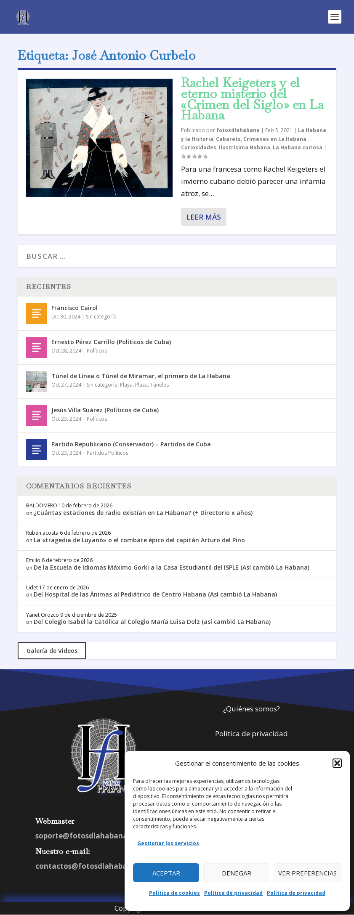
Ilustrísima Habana (244, 147)
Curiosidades (198, 147)
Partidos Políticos (107, 452)
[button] (337, 763)
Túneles (159, 384)
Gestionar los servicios (168, 843)
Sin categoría (101, 316)
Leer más (203, 217)
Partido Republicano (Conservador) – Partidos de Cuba (131, 444)
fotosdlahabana (238, 130)
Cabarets (228, 139)
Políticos (97, 350)
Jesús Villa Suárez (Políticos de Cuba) (105, 410)
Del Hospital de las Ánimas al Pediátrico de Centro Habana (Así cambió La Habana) (155, 594)
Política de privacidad (233, 892)
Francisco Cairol (74, 308)
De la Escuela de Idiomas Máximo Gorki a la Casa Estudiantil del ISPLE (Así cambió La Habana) (171, 567)
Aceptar (166, 873)
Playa (126, 384)
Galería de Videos (52, 651)
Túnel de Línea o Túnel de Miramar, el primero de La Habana (140, 376)
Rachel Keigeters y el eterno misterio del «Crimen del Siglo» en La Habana (252, 98)
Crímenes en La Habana (274, 139)
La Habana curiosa (297, 147)
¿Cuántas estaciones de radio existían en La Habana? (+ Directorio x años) (143, 513)
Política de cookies (174, 892)
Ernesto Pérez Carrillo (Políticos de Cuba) (111, 342)
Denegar (236, 873)
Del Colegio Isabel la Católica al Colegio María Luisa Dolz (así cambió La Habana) (152, 622)
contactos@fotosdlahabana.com (94, 866)
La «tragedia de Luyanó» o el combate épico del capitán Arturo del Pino (139, 540)
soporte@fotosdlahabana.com (90, 836)
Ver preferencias (307, 873)
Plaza (141, 384)
